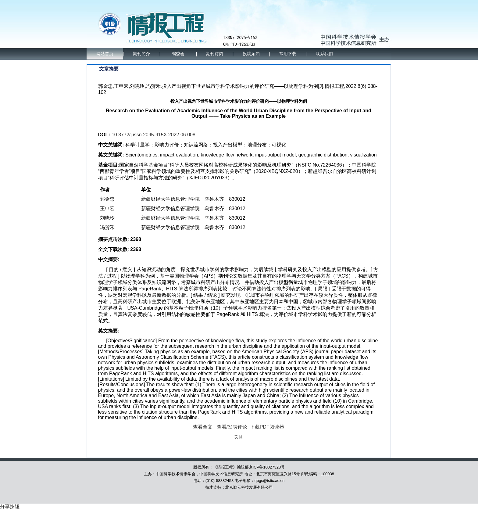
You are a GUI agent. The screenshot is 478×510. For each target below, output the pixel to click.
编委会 (178, 54)
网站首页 (104, 54)
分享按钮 (10, 506)
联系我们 (324, 54)
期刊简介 (141, 54)
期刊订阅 (214, 54)
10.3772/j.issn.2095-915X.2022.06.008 (153, 134)
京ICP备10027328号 (267, 467)
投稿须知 (251, 54)
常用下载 (287, 54)
